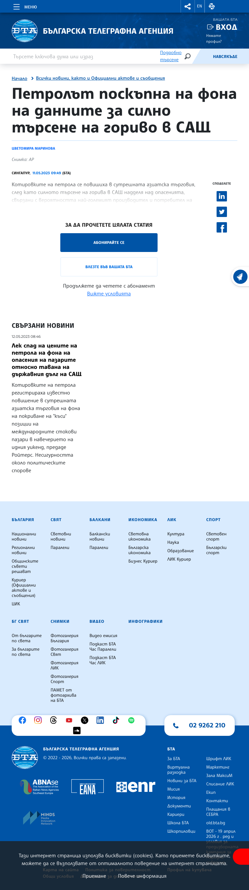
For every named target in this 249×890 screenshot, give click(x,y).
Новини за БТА (181, 780)
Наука (173, 542)
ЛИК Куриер (179, 559)
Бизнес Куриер (143, 561)
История (176, 797)
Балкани (100, 519)
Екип (211, 792)
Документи (179, 806)
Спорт (213, 519)
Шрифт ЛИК (218, 758)
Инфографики (145, 621)
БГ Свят (20, 621)
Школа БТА (178, 823)
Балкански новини (99, 536)
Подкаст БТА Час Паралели (102, 647)
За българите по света (26, 652)
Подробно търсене (171, 56)
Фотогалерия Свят (64, 652)
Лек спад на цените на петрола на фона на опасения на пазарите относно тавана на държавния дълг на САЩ (46, 360)
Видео (96, 621)
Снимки (60, 621)
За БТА (173, 758)
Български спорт (216, 550)
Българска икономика (139, 550)
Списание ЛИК (220, 784)
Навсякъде (225, 56)
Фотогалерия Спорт (64, 679)
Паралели (60, 547)
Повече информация (142, 876)
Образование (180, 550)
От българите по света (27, 638)
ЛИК (171, 519)
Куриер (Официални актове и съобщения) (24, 587)
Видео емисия (103, 635)
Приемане (94, 876)
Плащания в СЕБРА (218, 812)
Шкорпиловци (181, 831)
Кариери (175, 814)
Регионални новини (23, 550)
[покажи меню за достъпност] (241, 857)
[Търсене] (187, 56)
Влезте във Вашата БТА (108, 266)
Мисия (173, 789)
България (23, 519)
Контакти (217, 801)
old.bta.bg (215, 823)
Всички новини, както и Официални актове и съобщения (100, 78)
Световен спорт (216, 536)
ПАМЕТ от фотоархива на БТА (63, 695)
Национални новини (24, 536)
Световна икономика (139, 536)
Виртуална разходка (178, 770)
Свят (56, 519)
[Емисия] (202, 56)
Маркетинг (217, 767)
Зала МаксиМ (219, 775)
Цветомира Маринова (33, 148)
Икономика (142, 519)
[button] (188, 6)
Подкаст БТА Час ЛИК (102, 660)
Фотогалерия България (64, 638)
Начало (19, 78)
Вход (226, 27)
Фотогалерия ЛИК (64, 665)
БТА (171, 749)
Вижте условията (109, 293)
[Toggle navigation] (24, 6)
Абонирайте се (108, 242)
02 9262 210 (207, 725)
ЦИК (16, 604)
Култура (175, 534)
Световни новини (61, 536)
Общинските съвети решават (25, 566)
